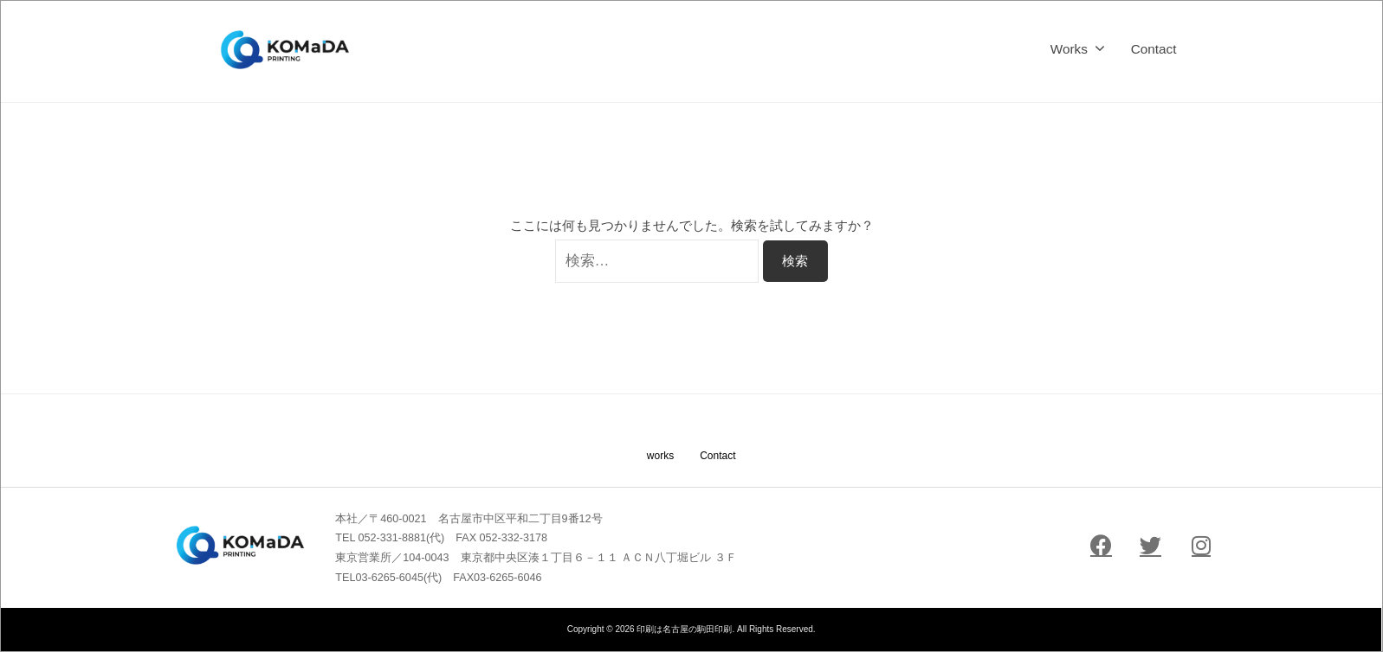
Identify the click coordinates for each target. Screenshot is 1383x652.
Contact (1154, 49)
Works (1069, 49)
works (660, 456)
